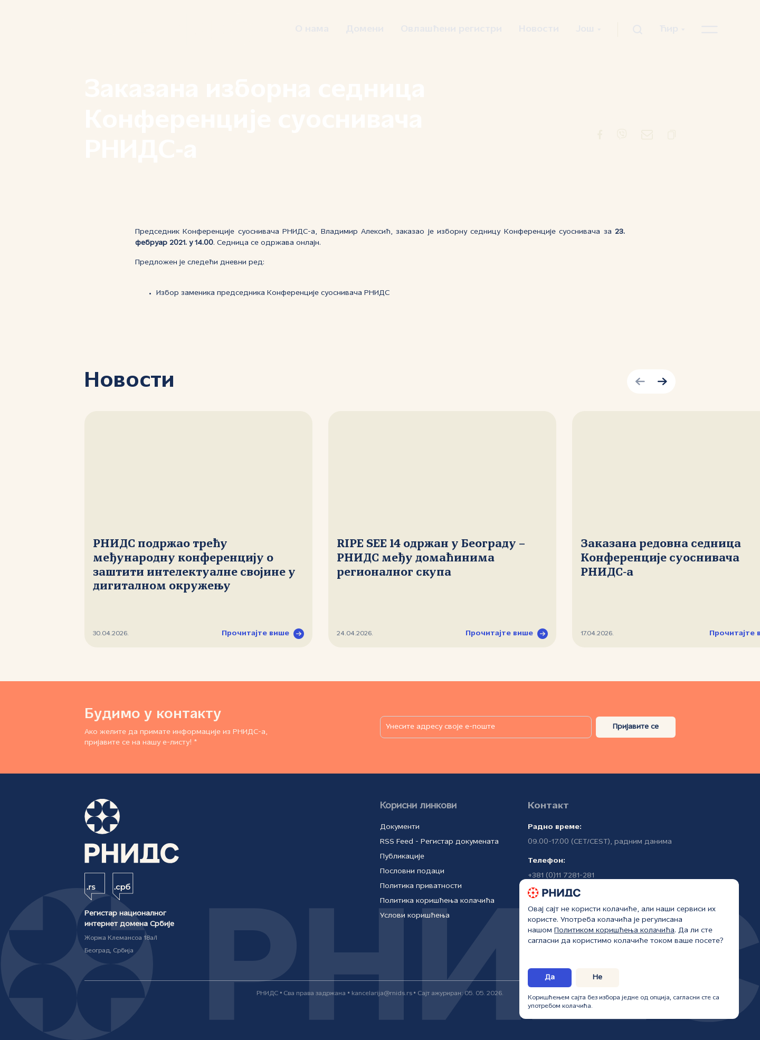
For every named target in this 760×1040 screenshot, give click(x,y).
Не (597, 977)
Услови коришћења (415, 915)
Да (550, 977)
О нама (312, 29)
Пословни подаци (412, 871)
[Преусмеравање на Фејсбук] (599, 136)
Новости (539, 29)
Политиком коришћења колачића (614, 930)
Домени (365, 29)
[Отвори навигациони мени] (709, 29)
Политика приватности (421, 886)
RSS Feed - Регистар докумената (439, 841)
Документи (400, 827)
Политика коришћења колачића (437, 901)
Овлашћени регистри (451, 29)
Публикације (402, 856)
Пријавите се (636, 726)
